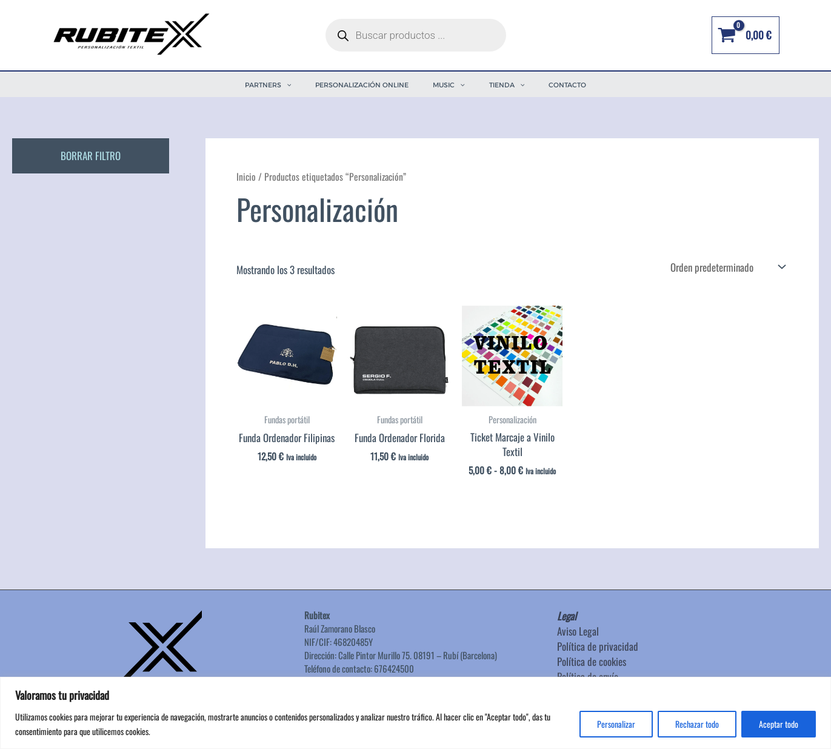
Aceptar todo (778, 723)
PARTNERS (268, 85)
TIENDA (507, 85)
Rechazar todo (697, 723)
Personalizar (616, 723)
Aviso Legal (578, 631)
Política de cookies (591, 661)
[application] (286, 85)
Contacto (567, 85)
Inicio (246, 176)
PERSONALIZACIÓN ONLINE (362, 85)
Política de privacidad (597, 646)
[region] (415, 713)
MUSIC (449, 85)
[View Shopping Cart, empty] (745, 34)
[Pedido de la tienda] (727, 267)
